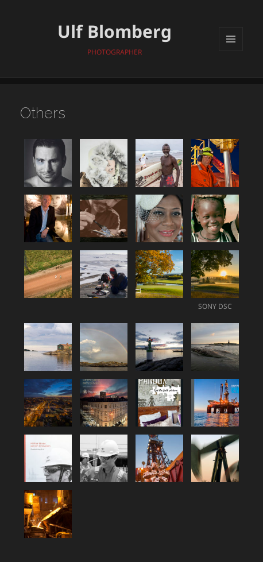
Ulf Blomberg (114, 31)
